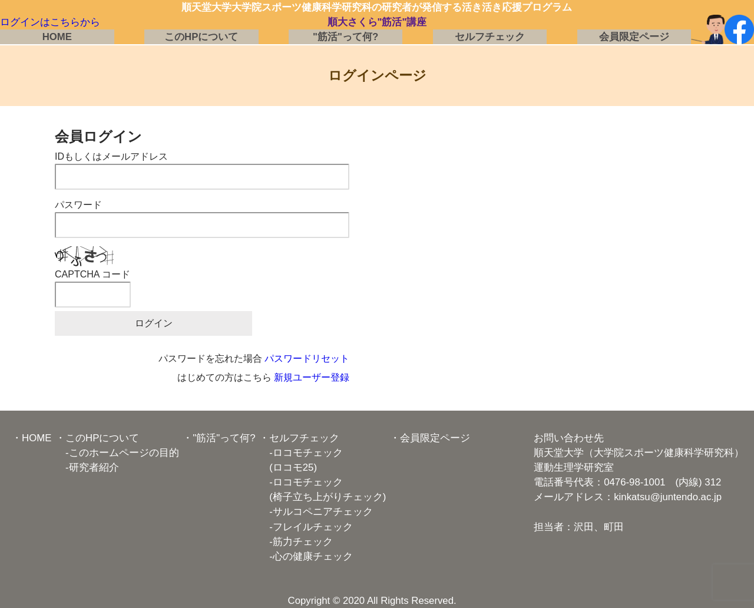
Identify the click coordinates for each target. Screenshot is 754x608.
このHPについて (201, 36)
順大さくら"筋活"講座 (377, 22)
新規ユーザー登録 (311, 377)
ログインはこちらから (50, 22)
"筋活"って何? (345, 36)
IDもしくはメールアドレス (111, 156)
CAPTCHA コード (92, 274)
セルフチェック (490, 36)
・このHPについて (97, 438)
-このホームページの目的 (117, 452)
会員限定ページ (634, 36)
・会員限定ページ (430, 438)
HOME (57, 36)
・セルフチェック (299, 438)
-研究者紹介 (87, 467)
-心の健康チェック (306, 556)
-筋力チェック (296, 541)
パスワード (78, 205)
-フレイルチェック (306, 527)
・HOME (31, 438)
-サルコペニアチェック (316, 511)
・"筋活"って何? (219, 438)
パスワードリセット (306, 358)
